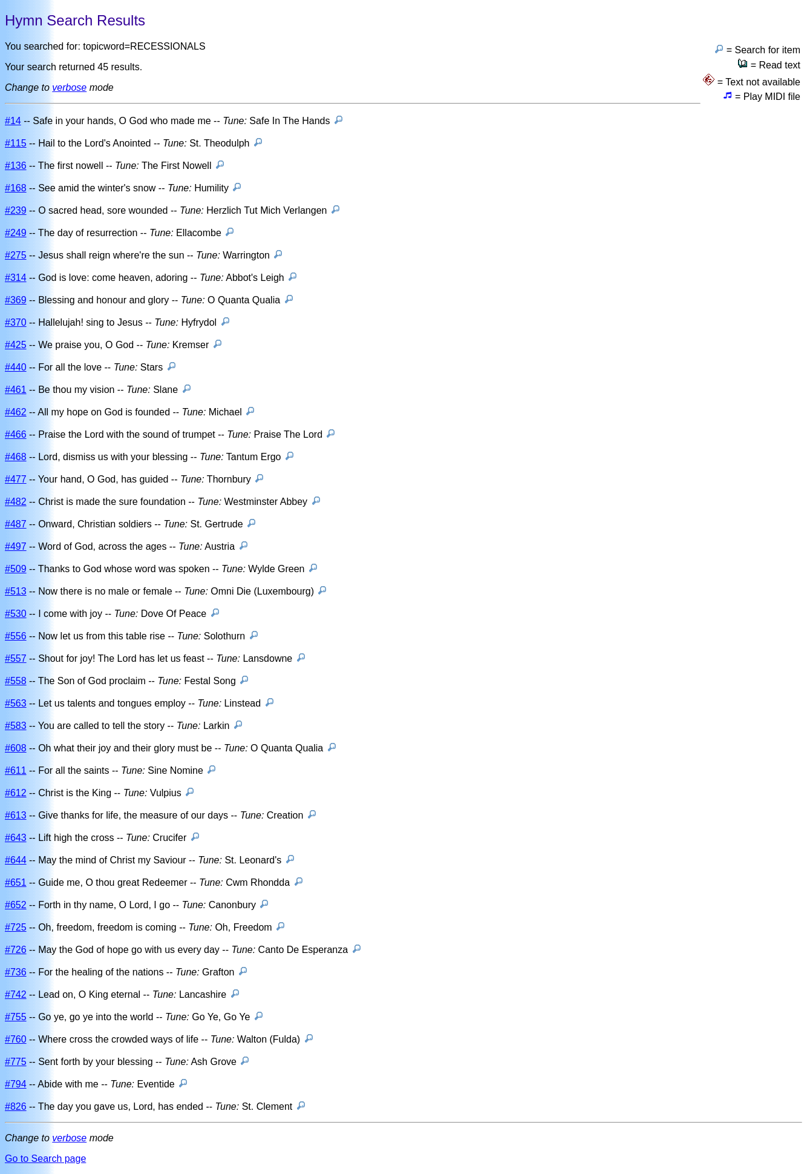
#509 (16, 569)
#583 (16, 726)
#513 (16, 591)
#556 (16, 636)
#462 (16, 412)
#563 (16, 703)
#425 (16, 345)
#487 (16, 524)
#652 (16, 905)
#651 (16, 882)
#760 (16, 1039)
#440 (16, 367)
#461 (16, 389)
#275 (16, 255)
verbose (69, 87)
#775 (16, 1062)
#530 (16, 613)
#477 (16, 479)
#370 (16, 322)
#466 (16, 434)
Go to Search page (45, 1158)
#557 (16, 658)
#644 (16, 860)
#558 (16, 681)
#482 (16, 501)
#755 (16, 1017)
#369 (16, 300)
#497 (16, 546)
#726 (16, 950)
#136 (16, 165)
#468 (16, 457)
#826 (16, 1106)
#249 (16, 233)
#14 (13, 121)
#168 (16, 188)
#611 (16, 770)
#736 (16, 972)
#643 (16, 838)
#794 (16, 1084)
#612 (16, 793)
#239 (16, 210)
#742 (16, 994)
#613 (16, 815)
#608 (16, 748)
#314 (16, 277)
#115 (16, 143)
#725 (16, 927)
